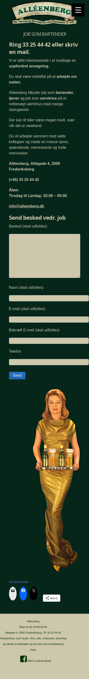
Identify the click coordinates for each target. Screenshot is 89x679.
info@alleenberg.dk (26, 206)
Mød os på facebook (35, 660)
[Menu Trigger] (77, 10)
